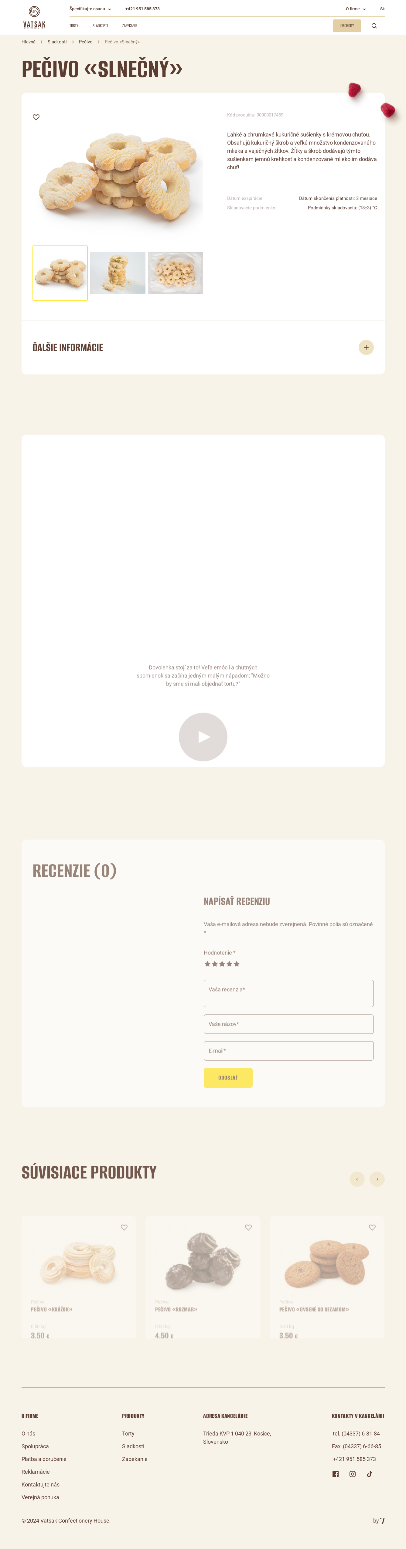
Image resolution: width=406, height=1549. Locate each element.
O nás (28, 1433)
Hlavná (29, 42)
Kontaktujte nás (41, 1484)
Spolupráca (35, 1446)
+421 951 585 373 (142, 8)
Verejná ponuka (40, 1497)
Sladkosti (100, 26)
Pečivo (86, 42)
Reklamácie (36, 1472)
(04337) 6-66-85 (362, 1446)
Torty (74, 26)
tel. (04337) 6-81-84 (356, 1433)
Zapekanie (129, 26)
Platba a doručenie (44, 1459)
